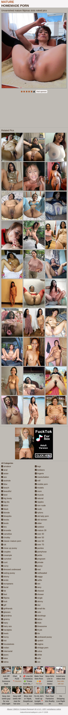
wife (38, 658)
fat (3, 591)
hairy (4, 623)
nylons (39, 513)
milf (37, 481)
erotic (5, 580)
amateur (6, 466)
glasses (5, 612)
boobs (5, 520)
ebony (5, 577)
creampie (6, 555)
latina (4, 662)
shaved (39, 591)
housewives (7, 644)
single (38, 598)
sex (37, 584)
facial (4, 587)
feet (4, 594)
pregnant (40, 559)
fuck (4, 601)
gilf (3, 605)
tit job (38, 630)
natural (39, 498)
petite (38, 555)
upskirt (39, 640)
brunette (6, 530)
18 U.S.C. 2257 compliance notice (47, 709)
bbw (4, 484)
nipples (39, 502)
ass (4, 477)
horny (5, 637)
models (39, 488)
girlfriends (6, 608)
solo (38, 612)
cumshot (6, 559)
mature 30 (40, 530)
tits (37, 633)
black (4, 509)
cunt (4, 562)
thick (38, 623)
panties (39, 548)
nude (38, 509)
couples (6, 552)
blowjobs (6, 516)
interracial (6, 651)
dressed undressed (11, 569)
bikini (4, 505)
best (4, 495)
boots (5, 523)
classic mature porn (11, 541)
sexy (38, 587)
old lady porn (42, 516)
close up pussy (9, 548)
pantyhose (41, 552)
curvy (4, 566)
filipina (5, 598)
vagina (39, 644)
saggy (39, 577)
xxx (37, 662)
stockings (40, 616)
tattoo (38, 619)
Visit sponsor (42, 92)
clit (3, 545)
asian (4, 473)
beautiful (6, 491)
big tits (5, 502)
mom (38, 491)
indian (5, 648)
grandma (6, 616)
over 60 (39, 541)
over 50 (39, 537)
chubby (5, 537)
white (38, 655)
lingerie (39, 473)
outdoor (39, 527)
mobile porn (41, 484)
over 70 (39, 545)
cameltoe (6, 534)
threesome (41, 626)
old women (41, 520)
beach (5, 488)
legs (38, 466)
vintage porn (41, 648)
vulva (38, 651)
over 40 (39, 534)
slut (37, 605)
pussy (38, 566)
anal (4, 470)
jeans (4, 655)
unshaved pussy (43, 637)
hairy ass (6, 626)
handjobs (6, 630)
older (38, 523)
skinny (39, 601)
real (38, 569)
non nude (40, 505)
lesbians (40, 470)
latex (4, 658)
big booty (6, 498)
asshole (6, 481)
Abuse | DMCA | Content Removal (20, 709)
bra (4, 527)
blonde (5, 513)
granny (5, 619)
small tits (40, 608)
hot (3, 640)
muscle (39, 495)
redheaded (41, 573)
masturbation (42, 477)
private (39, 562)
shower (39, 594)
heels (4, 633)
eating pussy (8, 573)
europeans (7, 584)
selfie (38, 580)
